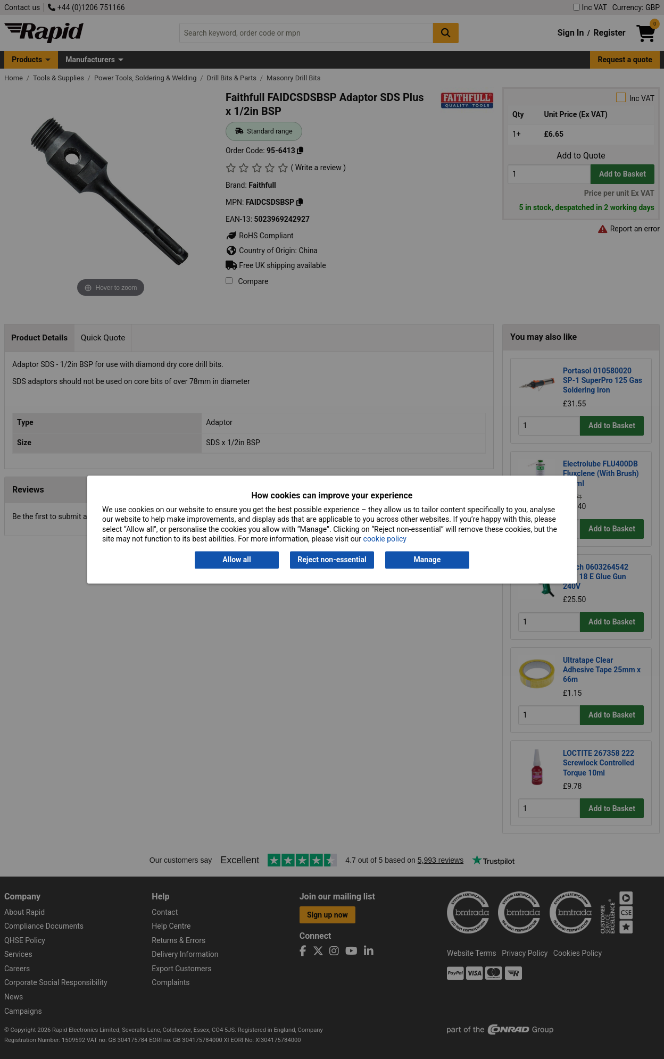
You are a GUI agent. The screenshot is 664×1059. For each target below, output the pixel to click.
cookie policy (384, 539)
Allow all (236, 560)
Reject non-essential (331, 560)
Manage (427, 560)
